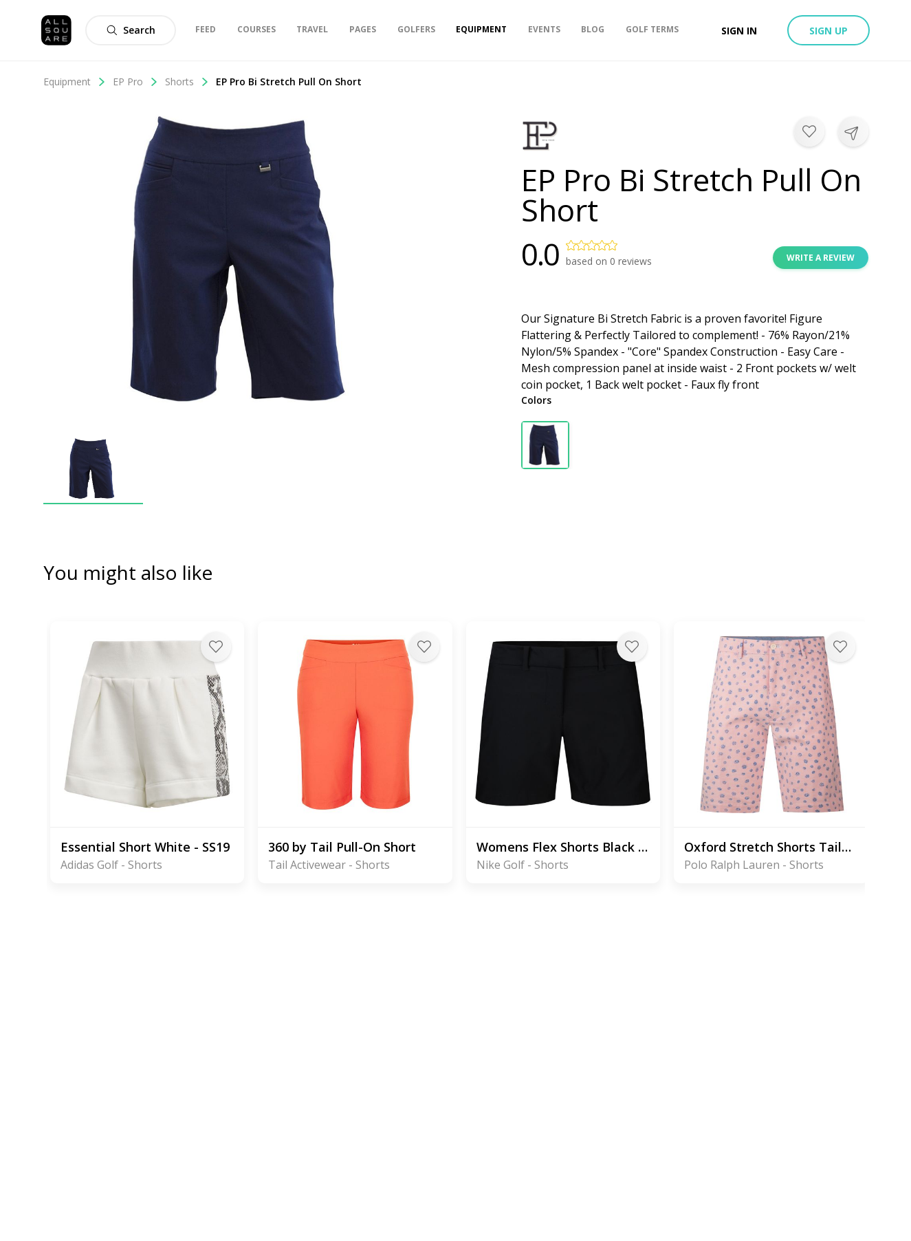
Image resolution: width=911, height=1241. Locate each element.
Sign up (828, 30)
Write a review (821, 257)
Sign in (739, 30)
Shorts (187, 81)
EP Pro (135, 81)
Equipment (74, 81)
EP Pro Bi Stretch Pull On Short (289, 81)
